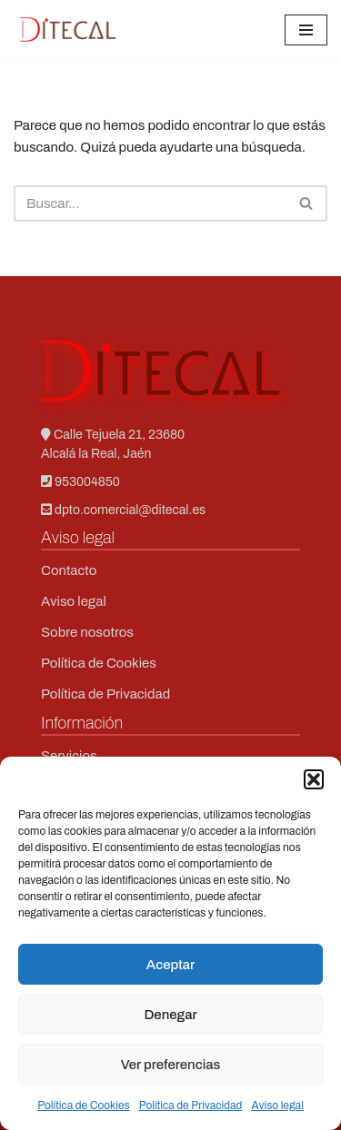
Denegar (170, 1014)
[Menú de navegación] (306, 30)
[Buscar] (150, 203)
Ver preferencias (171, 1064)
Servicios (69, 755)
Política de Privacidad (191, 1105)
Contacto (68, 570)
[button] (314, 779)
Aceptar (170, 964)
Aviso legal (277, 1105)
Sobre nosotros (87, 632)
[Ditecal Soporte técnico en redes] (68, 30)
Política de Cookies (83, 1105)
